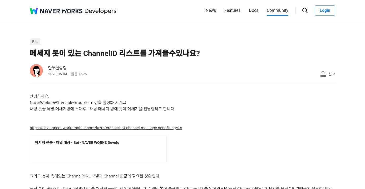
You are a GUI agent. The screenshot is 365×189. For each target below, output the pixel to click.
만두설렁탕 (57, 68)
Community (277, 10)
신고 (331, 74)
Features (232, 10)
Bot (35, 42)
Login (325, 10)
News (211, 10)
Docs (253, 10)
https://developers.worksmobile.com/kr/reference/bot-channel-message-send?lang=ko (106, 127)
